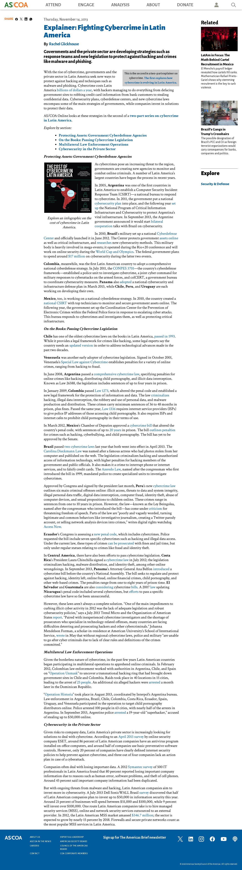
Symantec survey (140, 766)
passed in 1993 (164, 336)
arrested (154, 682)
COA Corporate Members (74, 853)
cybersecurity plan (108, 203)
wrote (60, 635)
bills (134, 587)
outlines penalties (162, 430)
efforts (134, 591)
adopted (126, 281)
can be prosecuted (121, 543)
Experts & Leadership (72, 837)
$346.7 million (142, 815)
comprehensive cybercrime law (116, 374)
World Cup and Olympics (114, 251)
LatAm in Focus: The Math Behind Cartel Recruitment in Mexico (217, 59)
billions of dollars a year (74, 90)
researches (104, 242)
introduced (161, 569)
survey (144, 792)
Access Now (52, 526)
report (57, 617)
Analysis (120, 5)
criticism (155, 508)
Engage (86, 5)
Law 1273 (101, 390)
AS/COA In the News (40, 841)
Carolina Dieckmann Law (63, 451)
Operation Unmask (64, 673)
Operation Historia (59, 694)
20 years (115, 430)
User (216, 5)
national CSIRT (55, 303)
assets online (169, 238)
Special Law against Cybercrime (84, 362)
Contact (35, 853)
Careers (34, 846)
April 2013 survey (131, 736)
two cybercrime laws (79, 446)
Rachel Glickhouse (64, 44)
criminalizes (160, 395)
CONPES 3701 (123, 268)
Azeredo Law (111, 469)
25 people (84, 682)
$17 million (76, 256)
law (152, 587)
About (153, 5)
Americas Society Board (73, 841)
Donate (185, 5)
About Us (35, 837)
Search (233, 5)
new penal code (105, 534)
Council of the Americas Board (74, 847)
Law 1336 (109, 408)
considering (104, 587)
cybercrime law (164, 485)
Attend (53, 5)
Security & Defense (215, 184)
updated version (81, 345)
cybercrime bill (141, 425)
